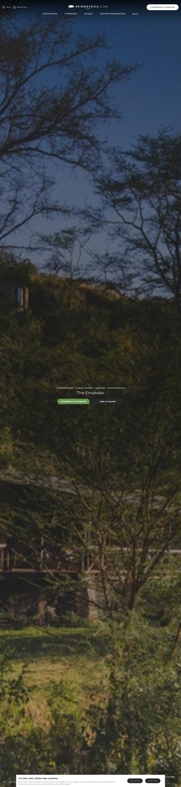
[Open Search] (20, 7)
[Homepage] (4, 782)
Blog (135, 14)
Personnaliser (153, 781)
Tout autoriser (135, 781)
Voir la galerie (107, 401)
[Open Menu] (6, 7)
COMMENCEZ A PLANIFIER (162, 7)
